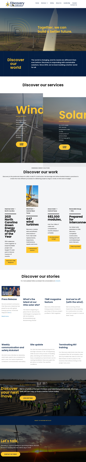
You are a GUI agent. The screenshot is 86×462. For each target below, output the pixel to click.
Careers (74, 3)
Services (43, 3)
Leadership (67, 3)
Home (37, 3)
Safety (52, 3)
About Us (58, 3)
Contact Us (73, 5)
